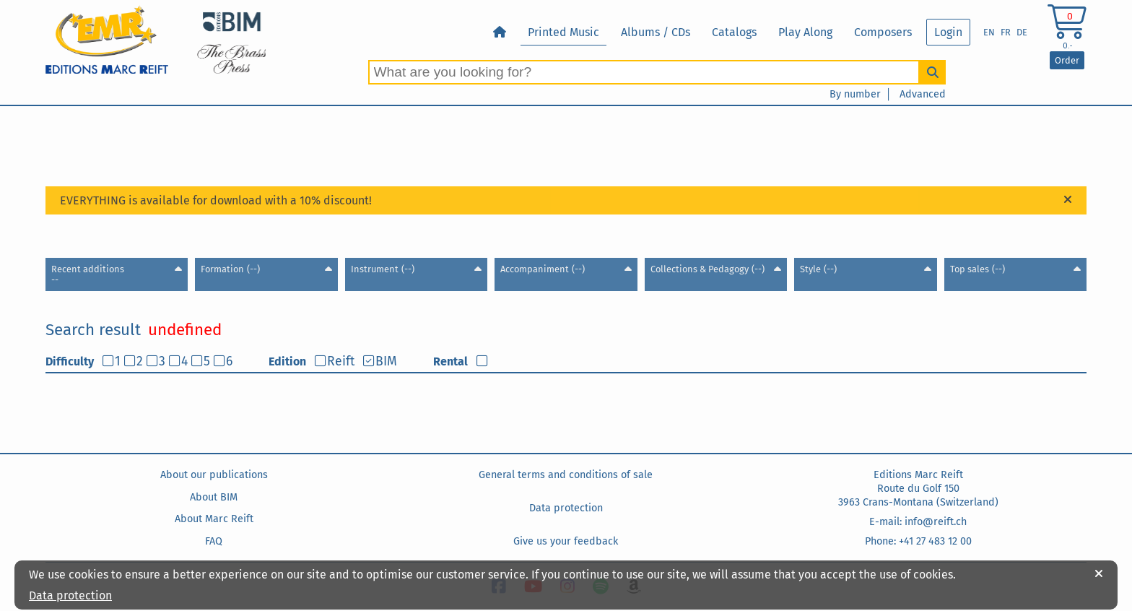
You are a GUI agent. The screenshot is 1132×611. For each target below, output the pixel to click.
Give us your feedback (565, 541)
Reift (340, 361)
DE (1021, 32)
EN (989, 32)
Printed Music (563, 32)
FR (1006, 32)
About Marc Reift (214, 519)
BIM (386, 361)
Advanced (923, 94)
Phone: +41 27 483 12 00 (918, 541)
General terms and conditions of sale (566, 475)
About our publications (214, 475)
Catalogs (734, 32)
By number (855, 94)
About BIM (214, 497)
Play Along (805, 32)
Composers (883, 32)
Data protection (566, 508)
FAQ (213, 541)
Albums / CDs (655, 32)
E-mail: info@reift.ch (918, 522)
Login (948, 32)
